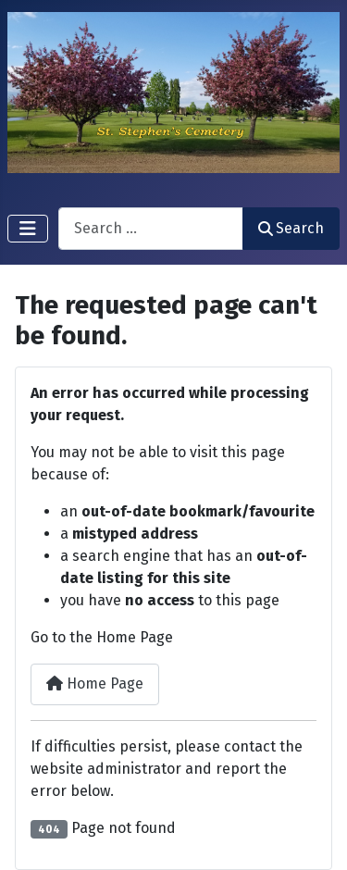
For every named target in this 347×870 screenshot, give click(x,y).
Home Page (94, 683)
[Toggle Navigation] (27, 228)
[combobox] (150, 228)
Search (291, 228)
